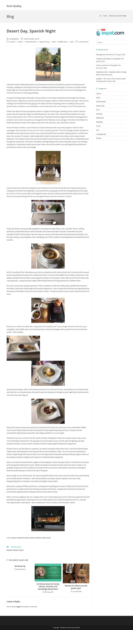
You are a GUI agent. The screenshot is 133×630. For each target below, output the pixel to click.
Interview (99, 114)
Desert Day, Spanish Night (117, 16)
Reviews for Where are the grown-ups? (76, 587)
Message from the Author (104, 55)
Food (53, 42)
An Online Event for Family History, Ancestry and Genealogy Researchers (48, 586)
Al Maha (13, 538)
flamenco (38, 538)
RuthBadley (14, 39)
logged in (19, 606)
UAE (71, 42)
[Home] (100, 16)
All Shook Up (20, 566)
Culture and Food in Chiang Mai (106, 65)
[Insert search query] (111, 42)
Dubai (20, 42)
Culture (12, 42)
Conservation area (22, 538)
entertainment (31, 42)
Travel (98, 126)
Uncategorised (101, 134)
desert (32, 538)
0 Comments (83, 42)
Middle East (62, 42)
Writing (98, 138)
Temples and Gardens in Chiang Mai (108, 59)
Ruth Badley (14, 6)
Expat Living (44, 42)
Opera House (46, 538)
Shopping (99, 122)
